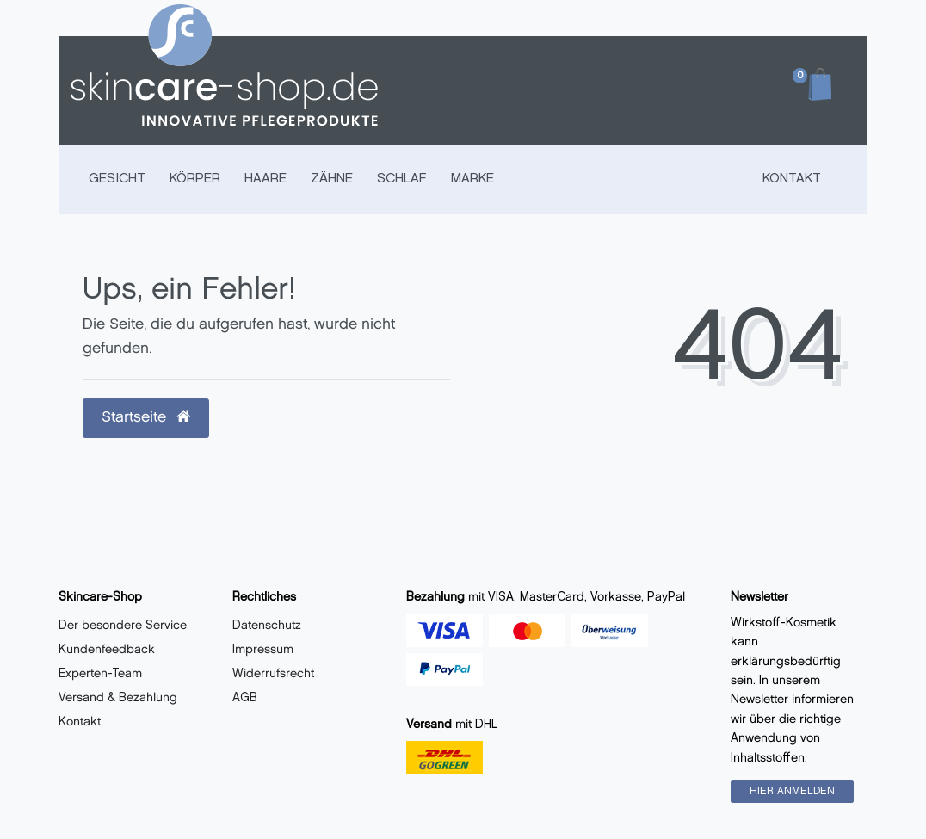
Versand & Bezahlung (118, 698)
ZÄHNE (332, 179)
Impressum (262, 650)
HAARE (265, 179)
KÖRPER (195, 179)
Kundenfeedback (107, 650)
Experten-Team (100, 674)
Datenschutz (266, 626)
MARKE (472, 179)
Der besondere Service (123, 626)
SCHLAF (402, 179)
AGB (244, 698)
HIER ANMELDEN (792, 791)
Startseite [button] (146, 417)
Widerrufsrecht (273, 674)
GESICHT (117, 179)
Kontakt (791, 179)
